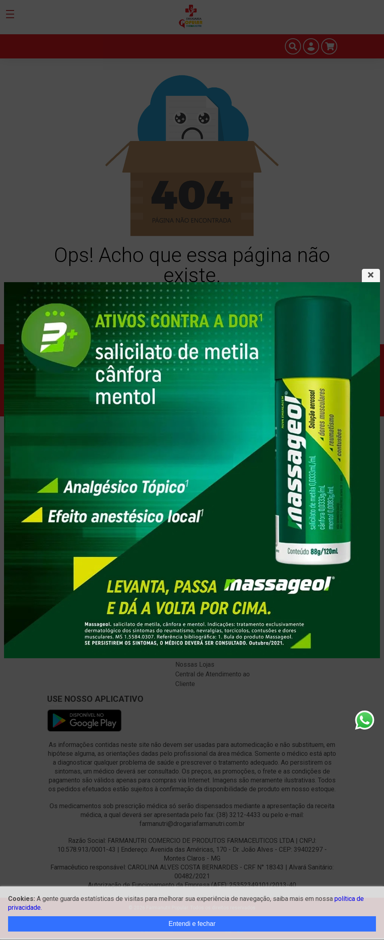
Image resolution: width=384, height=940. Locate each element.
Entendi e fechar (192, 923)
